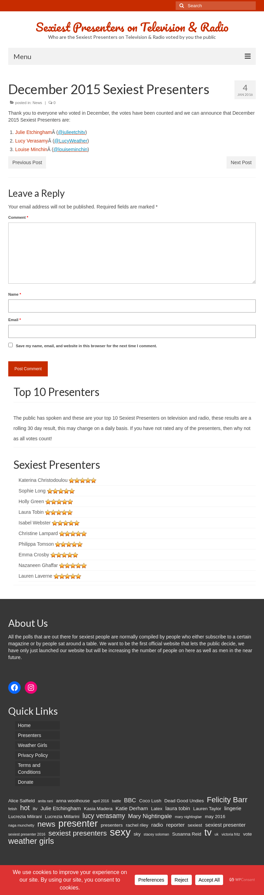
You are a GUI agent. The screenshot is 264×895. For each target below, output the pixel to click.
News (37, 103)
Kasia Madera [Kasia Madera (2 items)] (98, 808)
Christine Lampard (38, 533)
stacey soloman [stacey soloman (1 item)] (156, 834)
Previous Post (27, 162)
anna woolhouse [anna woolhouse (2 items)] (73, 800)
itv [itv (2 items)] (35, 808)
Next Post (241, 162)
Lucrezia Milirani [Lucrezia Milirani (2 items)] (25, 816)
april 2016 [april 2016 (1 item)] (101, 801)
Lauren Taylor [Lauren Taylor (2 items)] (207, 808)
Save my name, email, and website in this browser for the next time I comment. (86, 346)
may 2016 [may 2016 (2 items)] (215, 816)
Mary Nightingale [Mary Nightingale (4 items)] (150, 816)
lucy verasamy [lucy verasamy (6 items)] (103, 815)
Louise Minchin (31, 149)
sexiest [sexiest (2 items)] (195, 825)
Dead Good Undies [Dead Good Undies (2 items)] (184, 800)
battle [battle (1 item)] (116, 801)
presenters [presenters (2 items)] (112, 825)
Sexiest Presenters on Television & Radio (132, 26)
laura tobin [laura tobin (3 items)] (177, 808)
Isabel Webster (35, 522)
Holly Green (31, 501)
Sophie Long (32, 491)
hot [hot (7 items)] (25, 807)
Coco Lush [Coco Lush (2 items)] (150, 800)
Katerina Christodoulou (43, 480)
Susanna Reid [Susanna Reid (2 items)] (186, 834)
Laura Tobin (31, 512)
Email (14, 320)
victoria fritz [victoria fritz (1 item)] (230, 834)
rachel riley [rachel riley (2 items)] (137, 825)
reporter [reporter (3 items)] (175, 825)
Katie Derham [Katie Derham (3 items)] (132, 808)
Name (14, 294)
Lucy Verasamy (31, 141)
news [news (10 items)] (46, 824)
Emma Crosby (34, 554)
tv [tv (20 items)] (207, 832)
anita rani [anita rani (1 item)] (45, 801)
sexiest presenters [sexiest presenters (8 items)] (77, 833)
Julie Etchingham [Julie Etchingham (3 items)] (61, 808)
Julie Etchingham (33, 132)
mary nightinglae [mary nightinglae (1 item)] (188, 817)
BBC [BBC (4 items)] (130, 800)
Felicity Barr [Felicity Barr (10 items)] (227, 799)
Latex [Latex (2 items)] (156, 808)
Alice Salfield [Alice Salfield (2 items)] (21, 800)
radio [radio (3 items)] (157, 825)
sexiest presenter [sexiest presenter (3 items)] (225, 825)
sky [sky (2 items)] (137, 834)
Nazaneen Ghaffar (38, 565)
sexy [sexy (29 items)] (120, 832)
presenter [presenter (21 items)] (78, 823)
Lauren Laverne (35, 576)
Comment (18, 217)
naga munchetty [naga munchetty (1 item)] (21, 825)
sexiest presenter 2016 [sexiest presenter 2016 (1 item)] (26, 834)
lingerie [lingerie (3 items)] (232, 808)
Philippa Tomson (36, 544)
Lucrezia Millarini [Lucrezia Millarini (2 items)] (62, 816)
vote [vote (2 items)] (247, 834)
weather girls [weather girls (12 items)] (31, 841)
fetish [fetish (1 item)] (12, 809)
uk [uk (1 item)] (216, 834)
